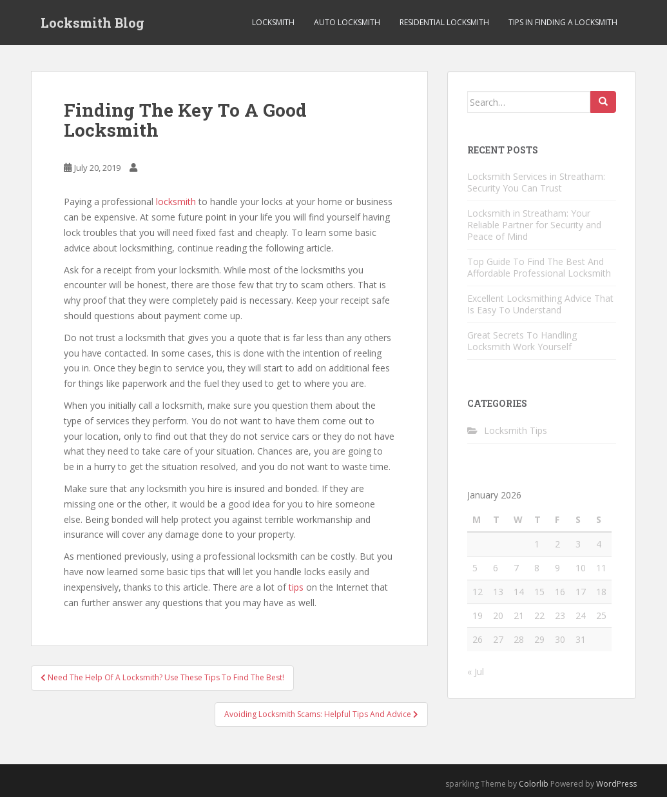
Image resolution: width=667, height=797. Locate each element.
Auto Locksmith (347, 22)
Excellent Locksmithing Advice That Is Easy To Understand (540, 304)
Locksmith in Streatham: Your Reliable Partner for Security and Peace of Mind (534, 224)
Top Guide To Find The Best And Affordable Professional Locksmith (539, 267)
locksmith (176, 201)
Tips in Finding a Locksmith (562, 22)
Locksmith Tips (515, 430)
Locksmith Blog (92, 22)
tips (296, 587)
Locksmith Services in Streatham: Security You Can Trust (536, 182)
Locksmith (273, 22)
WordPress (616, 783)
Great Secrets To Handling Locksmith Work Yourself (522, 341)
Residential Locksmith (444, 22)
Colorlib (533, 783)
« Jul (475, 671)
